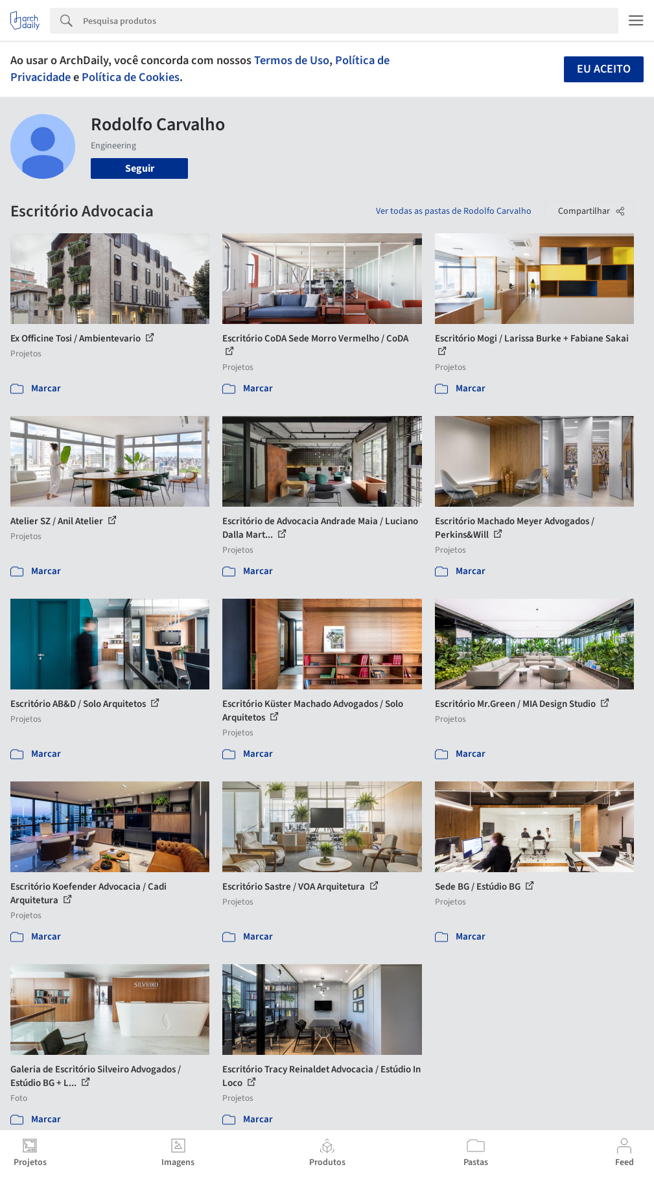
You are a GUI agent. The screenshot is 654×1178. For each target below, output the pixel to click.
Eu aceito (604, 69)
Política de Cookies (131, 77)
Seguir (139, 168)
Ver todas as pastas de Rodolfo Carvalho (453, 211)
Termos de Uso (291, 60)
